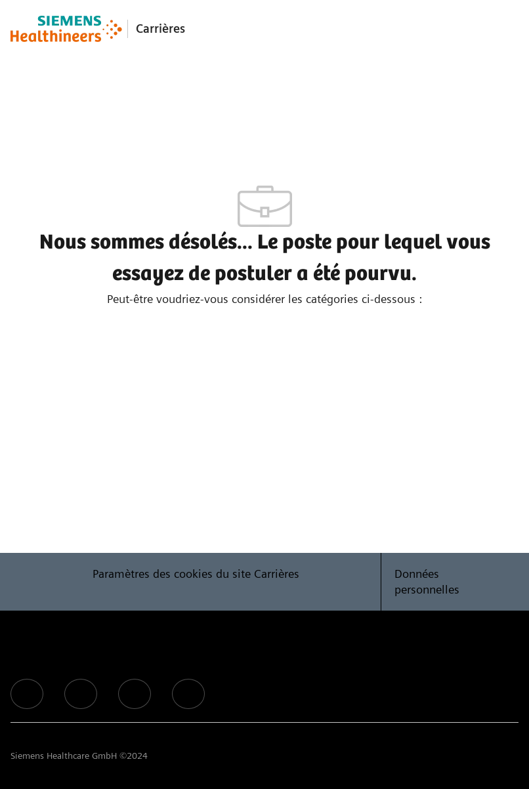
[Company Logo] (66, 29)
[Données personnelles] (449, 582)
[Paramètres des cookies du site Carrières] (195, 582)
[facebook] (27, 694)
